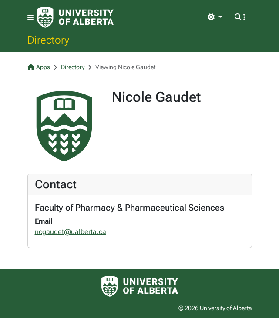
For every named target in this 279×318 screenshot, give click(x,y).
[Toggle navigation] (30, 17)
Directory (48, 39)
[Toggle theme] (214, 17)
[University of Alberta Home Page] (75, 17)
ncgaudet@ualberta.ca (70, 232)
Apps (38, 67)
